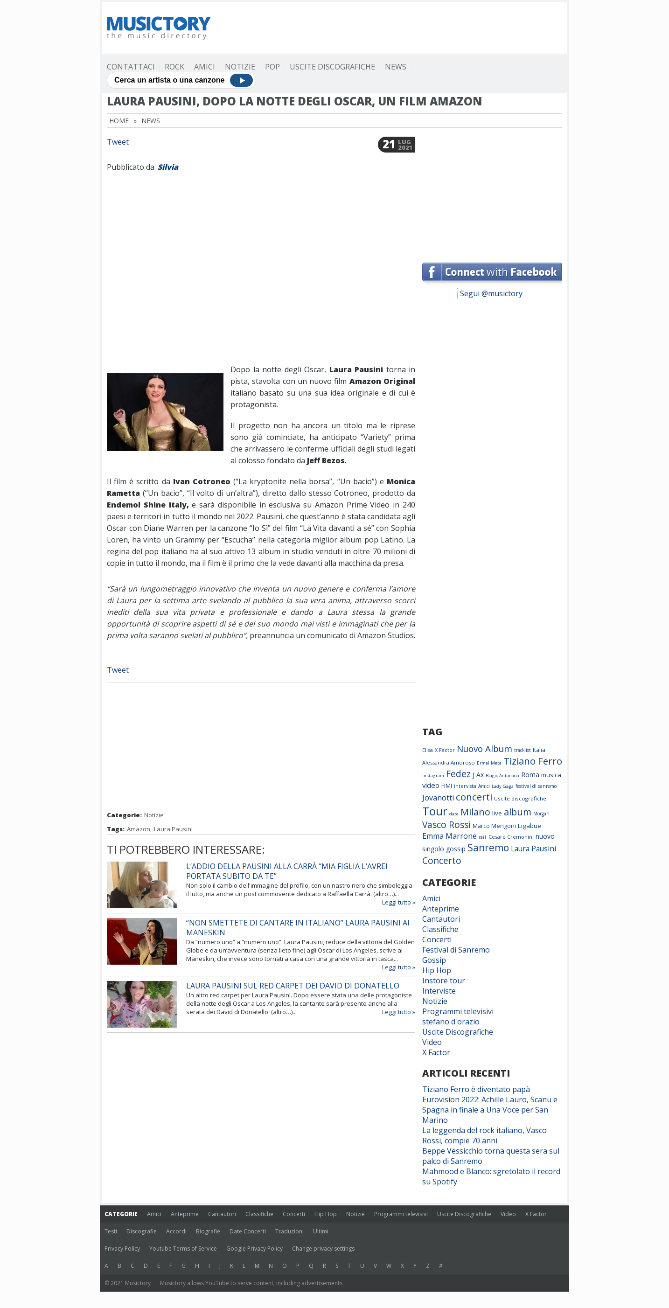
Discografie (141, 1231)
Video (432, 1042)
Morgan (541, 813)
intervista (465, 786)
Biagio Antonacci (502, 775)
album (517, 812)
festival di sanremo (536, 786)
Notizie (240, 67)
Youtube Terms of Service (183, 1248)
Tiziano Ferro (532, 760)
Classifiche (440, 929)
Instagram (433, 775)
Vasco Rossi (446, 825)
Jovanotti (438, 798)
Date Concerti (248, 1231)
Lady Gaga (503, 786)
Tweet (118, 142)
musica (551, 775)
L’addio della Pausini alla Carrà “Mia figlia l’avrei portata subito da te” (287, 871)
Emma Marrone (449, 836)
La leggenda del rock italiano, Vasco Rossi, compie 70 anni (484, 1135)
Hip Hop (436, 970)
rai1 (483, 837)
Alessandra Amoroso (448, 762)
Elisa (427, 749)
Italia (539, 750)
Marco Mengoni (494, 826)
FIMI (446, 785)
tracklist (522, 750)
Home (119, 120)
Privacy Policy (122, 1248)
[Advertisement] (392, 28)
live (497, 813)
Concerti (437, 939)
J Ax (478, 774)
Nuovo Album (484, 748)
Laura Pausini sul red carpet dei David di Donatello (292, 986)
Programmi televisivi (458, 1011)
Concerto (441, 860)
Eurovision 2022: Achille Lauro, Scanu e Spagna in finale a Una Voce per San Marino (490, 1109)
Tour (434, 811)
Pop (272, 67)
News (395, 67)
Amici (204, 67)
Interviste (439, 991)
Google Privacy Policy (254, 1248)
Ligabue (529, 825)
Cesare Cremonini (511, 836)
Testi (111, 1231)
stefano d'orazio (451, 1021)
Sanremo (488, 847)
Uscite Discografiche (332, 67)
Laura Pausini (173, 829)
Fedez (458, 773)
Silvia (168, 167)
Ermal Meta (489, 763)
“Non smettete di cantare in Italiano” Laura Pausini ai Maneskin (298, 928)
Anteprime (440, 909)
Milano (475, 812)
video (430, 785)
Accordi (176, 1231)
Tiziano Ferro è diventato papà (476, 1089)
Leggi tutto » (398, 902)
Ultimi (320, 1231)
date (454, 814)
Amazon (138, 829)
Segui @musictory (491, 293)
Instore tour (443, 980)
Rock (174, 67)
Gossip (434, 960)
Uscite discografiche (520, 798)
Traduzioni (289, 1231)
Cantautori (441, 919)
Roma (530, 774)
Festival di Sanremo (456, 950)
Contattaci (131, 67)
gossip (456, 848)
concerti (474, 796)
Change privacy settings (323, 1248)
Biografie (208, 1231)
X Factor (445, 749)
